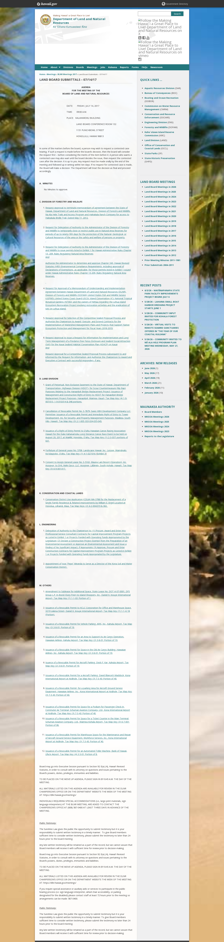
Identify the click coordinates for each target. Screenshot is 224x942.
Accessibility (70, 921)
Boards (80, 34)
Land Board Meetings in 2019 (160, 187)
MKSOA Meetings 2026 (157, 383)
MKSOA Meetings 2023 (157, 398)
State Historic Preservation (160, 125)
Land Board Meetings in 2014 (160, 212)
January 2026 (151, 359)
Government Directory (177, 3)
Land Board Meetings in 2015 (160, 207)
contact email (99, 917)
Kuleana (112, 34)
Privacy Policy (71, 927)
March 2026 (151, 349)
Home (44, 34)
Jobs (102, 34)
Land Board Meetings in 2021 (160, 178)
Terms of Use (71, 916)
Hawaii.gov (47, 4)
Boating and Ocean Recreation (161, 64)
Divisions (68, 34)
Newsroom (156, 34)
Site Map (45, 921)
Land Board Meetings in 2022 (160, 173)
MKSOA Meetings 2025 (157, 388)
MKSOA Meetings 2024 (157, 393)
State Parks (151, 120)
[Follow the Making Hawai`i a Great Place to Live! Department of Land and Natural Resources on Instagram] (160, 20)
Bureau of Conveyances (158, 59)
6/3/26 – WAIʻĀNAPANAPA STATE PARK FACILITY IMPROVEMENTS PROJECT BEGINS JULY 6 (162, 260)
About (54, 34)
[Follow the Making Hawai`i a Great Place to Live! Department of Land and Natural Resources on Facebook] (148, 20)
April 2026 (150, 344)
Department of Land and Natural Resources (79, 21)
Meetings (92, 34)
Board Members (153, 378)
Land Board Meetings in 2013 (160, 217)
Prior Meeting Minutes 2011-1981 (162, 227)
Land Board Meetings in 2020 (160, 183)
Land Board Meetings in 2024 (160, 163)
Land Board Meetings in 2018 (160, 192)
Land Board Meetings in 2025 (160, 158)
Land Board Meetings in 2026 (160, 153)
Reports (124, 34)
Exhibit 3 (101, 420)
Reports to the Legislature (159, 403)
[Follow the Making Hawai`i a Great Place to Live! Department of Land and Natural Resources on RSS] (144, 20)
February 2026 (152, 354)
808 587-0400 (100, 911)
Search (177, 14)
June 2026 (150, 334)
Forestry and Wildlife (156, 94)
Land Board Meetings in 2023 (160, 168)
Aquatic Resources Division (159, 55)
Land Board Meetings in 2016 (160, 202)
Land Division (152, 107)
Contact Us (46, 916)
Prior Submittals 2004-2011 (159, 231)
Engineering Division (156, 89)
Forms (135, 34)
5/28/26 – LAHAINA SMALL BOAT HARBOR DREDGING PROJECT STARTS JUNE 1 (162, 271)
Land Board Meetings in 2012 (160, 222)
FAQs (144, 34)
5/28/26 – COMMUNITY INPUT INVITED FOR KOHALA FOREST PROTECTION (161, 283)
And (47, 223)
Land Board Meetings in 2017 (160, 197)
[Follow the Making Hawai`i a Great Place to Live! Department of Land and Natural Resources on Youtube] (152, 20)
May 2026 (150, 339)
